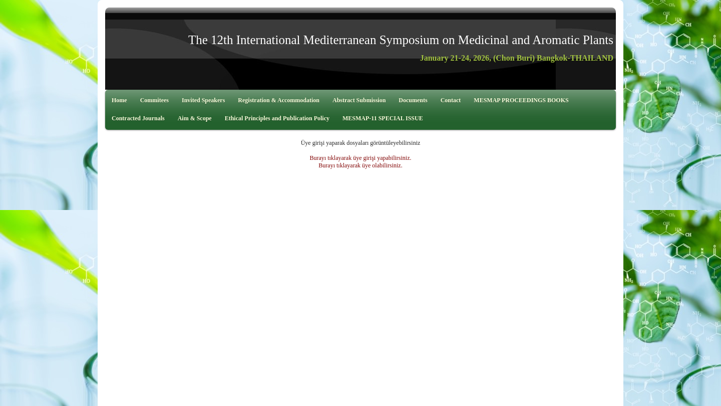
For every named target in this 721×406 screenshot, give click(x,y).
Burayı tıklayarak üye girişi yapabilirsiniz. (361, 157)
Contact (451, 100)
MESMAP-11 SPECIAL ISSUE (382, 118)
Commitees (154, 100)
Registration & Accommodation (278, 100)
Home (119, 100)
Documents (413, 100)
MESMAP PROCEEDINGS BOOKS (521, 100)
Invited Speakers (203, 100)
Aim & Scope (195, 118)
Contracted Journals (138, 118)
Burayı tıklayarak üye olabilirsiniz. (360, 165)
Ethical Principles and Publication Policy (277, 118)
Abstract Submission (359, 100)
